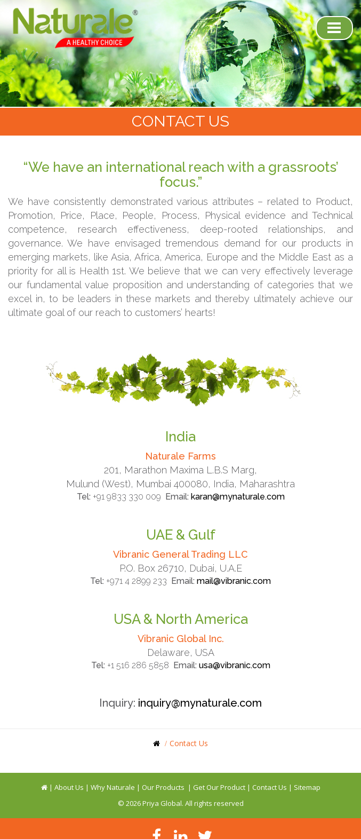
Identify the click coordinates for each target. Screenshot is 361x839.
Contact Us (269, 787)
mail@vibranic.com (234, 581)
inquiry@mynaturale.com (200, 702)
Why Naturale (113, 787)
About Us (69, 787)
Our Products (163, 787)
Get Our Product (219, 787)
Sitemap (307, 787)
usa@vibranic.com (234, 665)
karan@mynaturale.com (238, 497)
